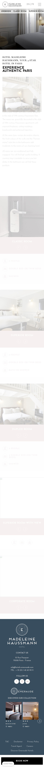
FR (32, 4)
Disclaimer (18, 742)
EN (28, 4)
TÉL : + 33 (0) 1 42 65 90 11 (22, 670)
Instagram (22, 681)
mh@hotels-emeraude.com (22, 667)
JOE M (30, 715)
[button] (39, 721)
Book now (22, 761)
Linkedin (27, 681)
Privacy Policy (33, 742)
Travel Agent (16, 746)
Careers (30, 746)
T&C (7, 742)
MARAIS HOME (13, 715)
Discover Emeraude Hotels (22, 751)
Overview (6, 11)
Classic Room (20, 11)
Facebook (16, 681)
